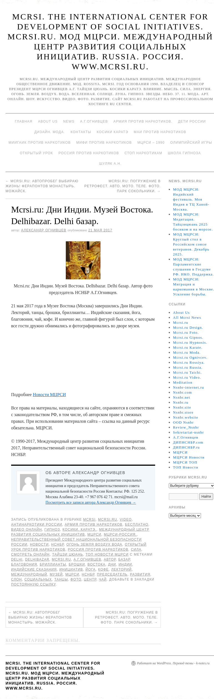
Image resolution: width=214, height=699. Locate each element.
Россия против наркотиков (89, 153)
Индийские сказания (34, 569)
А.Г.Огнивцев (94, 121)
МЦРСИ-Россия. (120, 534)
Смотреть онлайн (30, 554)
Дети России (192, 121)
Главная (23, 121)
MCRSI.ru (61, 559)
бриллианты (53, 564)
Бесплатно (136, 524)
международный (29, 574)
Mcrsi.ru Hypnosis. (190, 342)
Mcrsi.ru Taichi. (187, 372)
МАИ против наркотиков (160, 132)
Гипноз (52, 529)
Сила (136, 549)
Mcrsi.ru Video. (187, 377)
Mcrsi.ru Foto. (186, 332)
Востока (96, 564)
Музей (56, 574)
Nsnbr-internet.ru (188, 387)
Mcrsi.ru (107, 519)
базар (124, 559)
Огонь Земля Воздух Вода (94, 544)
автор (110, 559)
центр (90, 579)
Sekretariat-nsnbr (188, 432)
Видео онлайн (26, 529)
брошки (77, 564)
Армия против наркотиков (93, 524)
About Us (48, 121)
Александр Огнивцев (43, 230)
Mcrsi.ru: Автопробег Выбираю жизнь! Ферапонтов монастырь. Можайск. (42, 186)
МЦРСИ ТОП (185, 462)
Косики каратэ (112, 132)
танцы (61, 579)
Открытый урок (36, 153)
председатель (112, 574)
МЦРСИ (94, 534)
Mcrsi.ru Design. (188, 327)
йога (90, 569)
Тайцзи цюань (67, 554)
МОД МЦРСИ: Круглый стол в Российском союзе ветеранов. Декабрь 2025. (191, 244)
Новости (39, 544)
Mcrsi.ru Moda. (186, 352)
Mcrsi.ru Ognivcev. (190, 357)
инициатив (71, 569)
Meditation (182, 382)
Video (126, 519)
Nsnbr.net (181, 397)
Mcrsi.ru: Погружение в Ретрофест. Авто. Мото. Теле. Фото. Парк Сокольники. (122, 186)
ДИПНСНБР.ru (186, 447)
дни (112, 564)
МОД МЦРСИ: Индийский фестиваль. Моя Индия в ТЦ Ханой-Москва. (191, 199)
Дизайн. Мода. (49, 132)
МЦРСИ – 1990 (151, 143)
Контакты (81, 132)
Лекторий (121, 569)
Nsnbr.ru (180, 402)
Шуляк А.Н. (110, 164)
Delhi (16, 559)
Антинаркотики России (36, 524)
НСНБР (57, 544)
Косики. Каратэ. (79, 529)
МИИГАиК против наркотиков (40, 143)
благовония (24, 564)
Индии (125, 564)
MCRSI (89, 519)
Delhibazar (37, 559)
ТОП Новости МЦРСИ (107, 554)
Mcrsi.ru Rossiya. (189, 362)
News (69, 121)
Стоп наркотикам (143, 153)
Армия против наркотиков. (143, 121)
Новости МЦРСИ (49, 394)
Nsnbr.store (183, 412)
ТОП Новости (185, 467)
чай (103, 579)
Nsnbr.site (182, 407)
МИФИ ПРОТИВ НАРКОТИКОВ (104, 143)
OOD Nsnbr (183, 422)
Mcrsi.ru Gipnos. (188, 337)
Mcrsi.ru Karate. (187, 347)
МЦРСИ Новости (189, 457)
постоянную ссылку (33, 584)
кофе (103, 569)
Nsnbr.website (185, 417)
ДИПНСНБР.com (188, 442)
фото (76, 579)
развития (140, 574)
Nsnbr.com (182, 392)
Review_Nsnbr (186, 427)
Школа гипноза (184, 153)
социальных (38, 579)
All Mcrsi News (187, 317)
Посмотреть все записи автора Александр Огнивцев (91, 502)
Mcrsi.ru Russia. (187, 367)
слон (16, 579)
